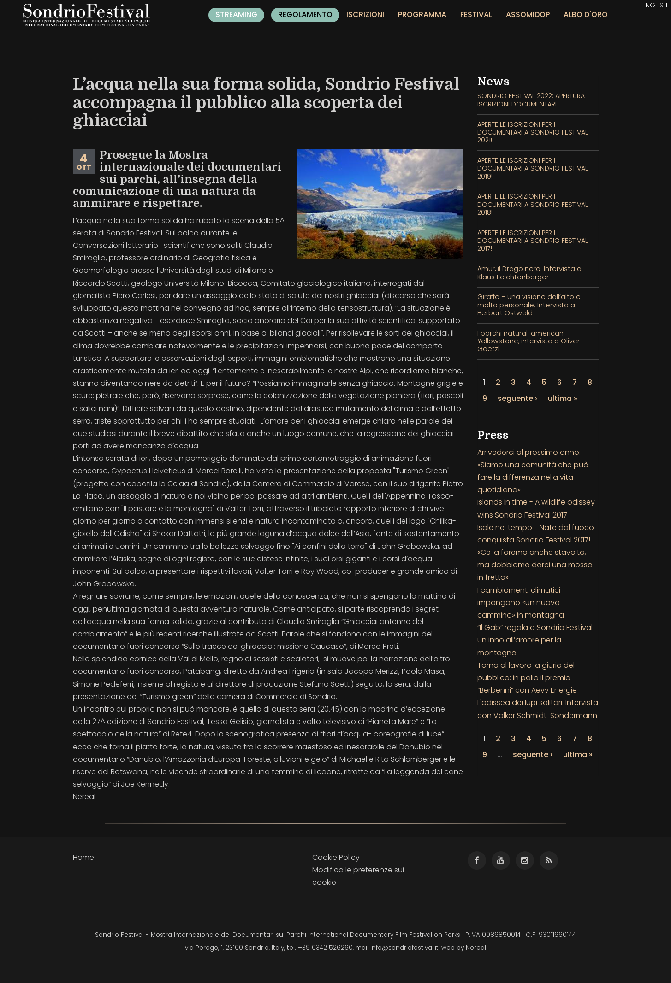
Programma (422, 14)
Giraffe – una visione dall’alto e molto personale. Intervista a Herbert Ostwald (529, 305)
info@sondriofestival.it (404, 947)
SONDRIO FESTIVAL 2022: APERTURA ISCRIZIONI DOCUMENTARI (531, 99)
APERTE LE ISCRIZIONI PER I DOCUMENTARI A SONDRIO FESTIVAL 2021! (532, 132)
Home (83, 857)
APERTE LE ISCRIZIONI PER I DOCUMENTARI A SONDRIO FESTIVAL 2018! (532, 204)
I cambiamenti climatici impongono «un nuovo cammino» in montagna (520, 602)
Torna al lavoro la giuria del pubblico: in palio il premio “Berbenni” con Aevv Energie (527, 677)
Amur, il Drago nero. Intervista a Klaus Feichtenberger (529, 272)
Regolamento (305, 14)
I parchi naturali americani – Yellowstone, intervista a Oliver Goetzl (528, 341)
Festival (476, 14)
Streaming (236, 14)
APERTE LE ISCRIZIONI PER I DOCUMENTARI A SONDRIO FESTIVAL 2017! (532, 240)
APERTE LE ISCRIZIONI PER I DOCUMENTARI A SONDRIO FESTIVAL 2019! (532, 168)
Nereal (476, 947)
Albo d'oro (586, 14)
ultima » (562, 398)
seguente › (517, 398)
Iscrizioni (365, 14)
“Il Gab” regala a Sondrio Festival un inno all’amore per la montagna (535, 640)
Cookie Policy (336, 857)
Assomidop (528, 14)
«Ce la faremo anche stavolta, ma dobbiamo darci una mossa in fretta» (535, 565)
